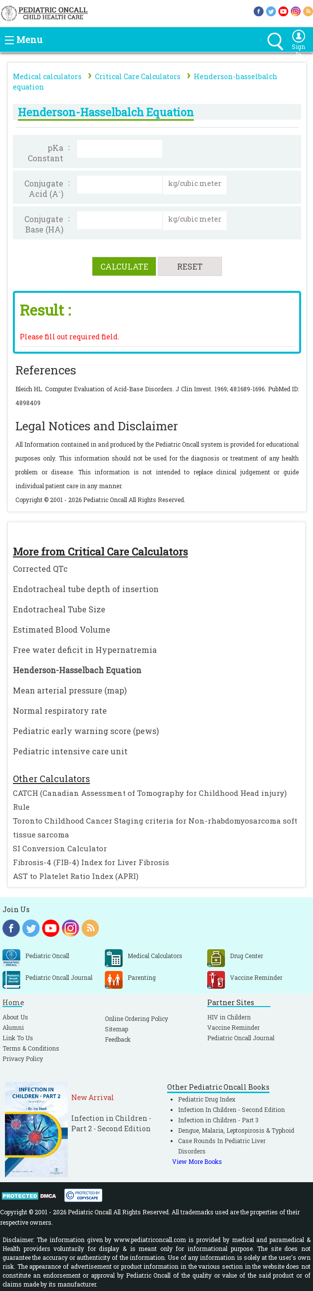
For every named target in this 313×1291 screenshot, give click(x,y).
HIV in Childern (229, 1017)
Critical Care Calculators (137, 76)
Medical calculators (47, 76)
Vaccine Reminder (233, 1027)
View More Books (197, 1161)
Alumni (13, 1027)
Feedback (118, 1039)
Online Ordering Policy (136, 1018)
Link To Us (17, 1038)
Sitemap (116, 1029)
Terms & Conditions (30, 1048)
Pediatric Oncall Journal (240, 1038)
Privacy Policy (22, 1058)
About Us (15, 1017)
